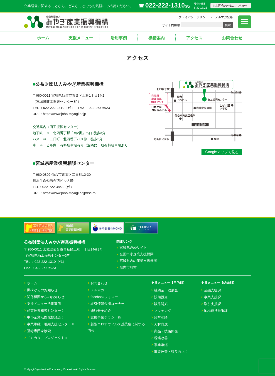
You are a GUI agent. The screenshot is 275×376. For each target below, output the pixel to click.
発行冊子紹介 (101, 310)
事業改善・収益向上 (170, 351)
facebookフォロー (105, 297)
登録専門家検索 (40, 331)
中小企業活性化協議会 (45, 317)
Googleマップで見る (222, 152)
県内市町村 (128, 267)
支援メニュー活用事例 (44, 304)
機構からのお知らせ (42, 290)
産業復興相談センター (45, 310)
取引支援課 (212, 304)
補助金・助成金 (166, 290)
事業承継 (162, 345)
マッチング (162, 311)
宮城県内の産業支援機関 (138, 261)
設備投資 (161, 297)
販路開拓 (161, 304)
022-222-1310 (165, 5)
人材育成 (161, 324)
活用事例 (118, 38)
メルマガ (97, 290)
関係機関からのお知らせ (45, 297)
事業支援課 (212, 297)
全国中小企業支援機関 (137, 254)
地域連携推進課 (216, 311)
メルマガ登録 (224, 17)
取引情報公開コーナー (108, 304)
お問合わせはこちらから (231, 5)
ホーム (43, 38)
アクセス (194, 38)
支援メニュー (81, 38)
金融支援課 (212, 290)
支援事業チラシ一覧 (106, 317)
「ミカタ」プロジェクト (47, 338)
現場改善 (161, 338)
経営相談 (161, 317)
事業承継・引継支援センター (50, 324)
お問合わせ (232, 38)
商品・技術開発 (166, 331)
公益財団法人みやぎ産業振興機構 (54, 242)
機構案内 (156, 38)
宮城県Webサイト (133, 247)
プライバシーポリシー (193, 17)
